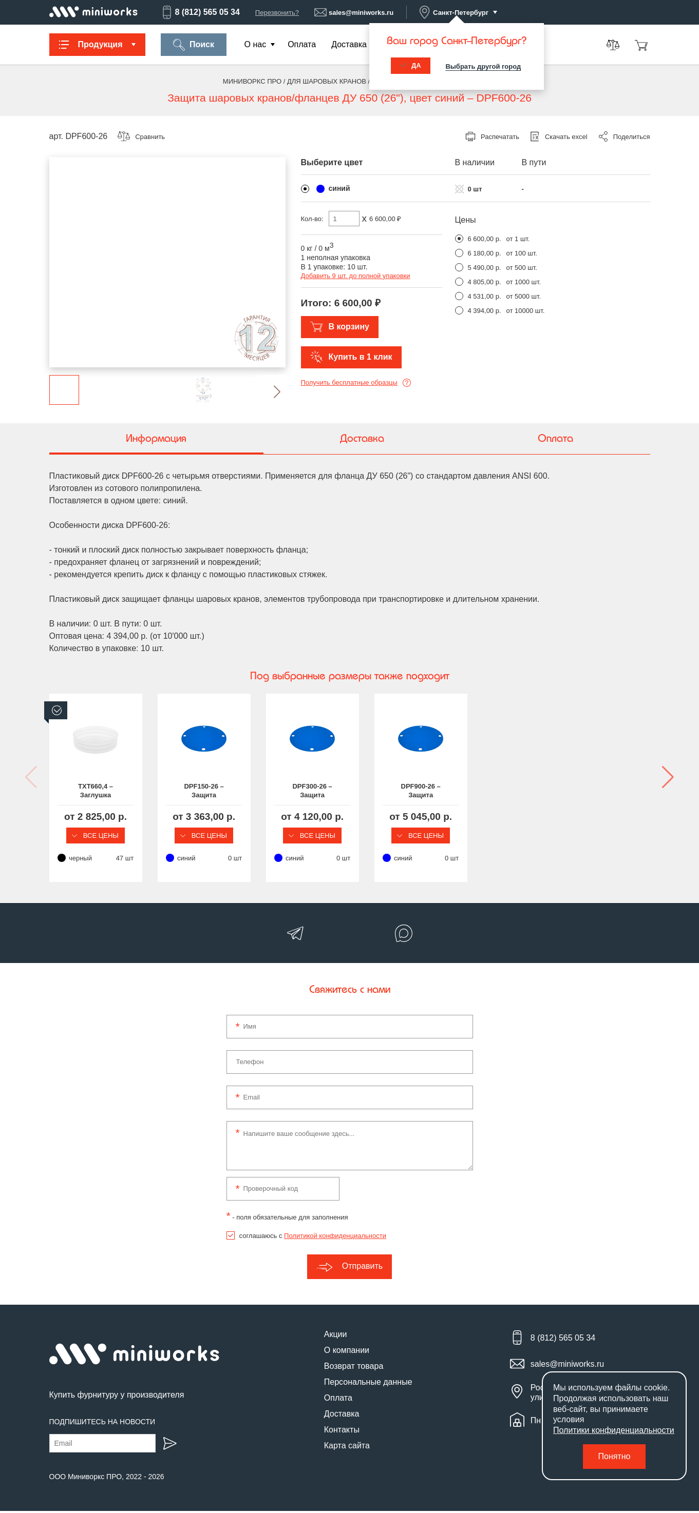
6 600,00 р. (484, 239)
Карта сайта (347, 1447)
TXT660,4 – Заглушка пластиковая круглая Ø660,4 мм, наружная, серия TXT (118, 791)
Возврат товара (354, 1368)
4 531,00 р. (484, 296)
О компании (346, 1352)
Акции (335, 1336)
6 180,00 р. (484, 253)
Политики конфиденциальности (613, 1430)
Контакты (342, 1431)
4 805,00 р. (484, 282)
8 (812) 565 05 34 (200, 12)
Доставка (349, 44)
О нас (255, 44)
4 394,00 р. (484, 311)
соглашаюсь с (312, 1238)
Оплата (302, 44)
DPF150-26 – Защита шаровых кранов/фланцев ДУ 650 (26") (272, 791)
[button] (269, 391)
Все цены (119, 836)
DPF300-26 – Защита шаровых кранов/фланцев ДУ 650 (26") (426, 791)
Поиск (193, 44)
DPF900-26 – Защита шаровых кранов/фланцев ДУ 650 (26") (581, 791)
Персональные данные (368, 1384)
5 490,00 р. (484, 267)
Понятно (614, 1456)
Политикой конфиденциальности (335, 1238)
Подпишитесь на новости (102, 1423)
